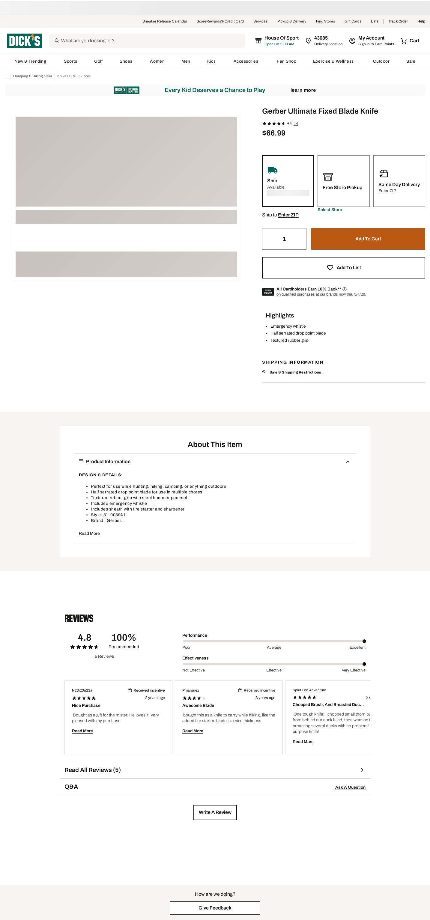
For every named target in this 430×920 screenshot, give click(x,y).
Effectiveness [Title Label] (195, 658)
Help (421, 21)
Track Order (398, 21)
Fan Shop (286, 61)
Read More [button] (89, 533)
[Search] (157, 41)
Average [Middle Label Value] (274, 647)
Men (185, 61)
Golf (98, 61)
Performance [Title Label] (194, 635)
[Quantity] (284, 239)
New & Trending (30, 61)
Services (260, 21)
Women (157, 61)
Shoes (126, 61)
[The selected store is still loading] (282, 40)
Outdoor (381, 61)
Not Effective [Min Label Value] (193, 670)
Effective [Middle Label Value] (274, 670)
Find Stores (325, 21)
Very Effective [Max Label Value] (354, 670)
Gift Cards (353, 21)
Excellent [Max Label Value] (357, 647)
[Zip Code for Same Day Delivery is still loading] (324, 40)
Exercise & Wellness (334, 61)
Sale (411, 61)
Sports (70, 61)
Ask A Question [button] (350, 787)
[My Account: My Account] (372, 40)
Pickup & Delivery (291, 21)
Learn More (303, 90)
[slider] (274, 641)
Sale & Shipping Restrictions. (292, 372)
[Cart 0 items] (410, 40)
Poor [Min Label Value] (186, 647)
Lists (375, 21)
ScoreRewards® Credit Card (220, 21)
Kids (212, 61)
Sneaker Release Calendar (164, 21)
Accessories (247, 61)
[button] (330, 209)
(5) (296, 123)
